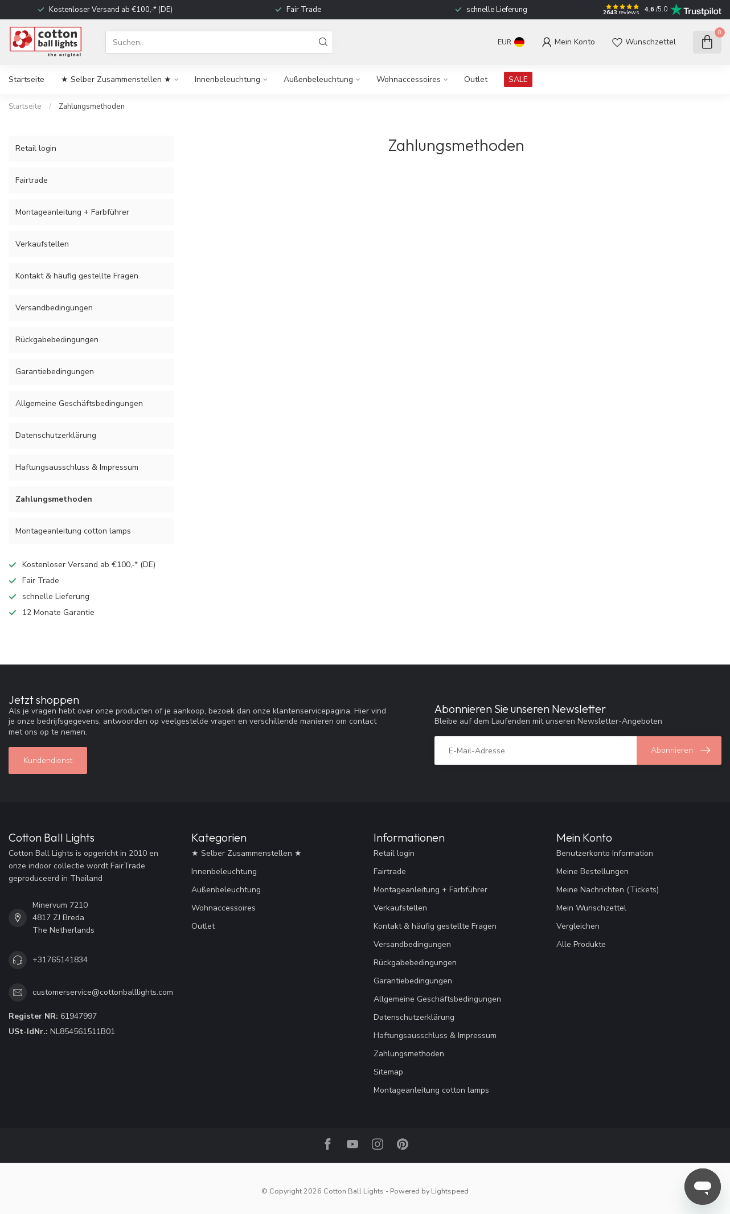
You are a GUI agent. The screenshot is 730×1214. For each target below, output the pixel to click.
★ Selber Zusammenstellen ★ (116, 79)
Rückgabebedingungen (57, 339)
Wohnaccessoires (408, 79)
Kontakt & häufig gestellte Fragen (76, 275)
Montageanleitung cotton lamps (73, 531)
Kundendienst (47, 760)
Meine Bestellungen (592, 871)
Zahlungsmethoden (92, 106)
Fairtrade (31, 180)
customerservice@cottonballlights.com (102, 992)
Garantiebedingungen (54, 371)
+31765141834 (60, 959)
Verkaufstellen (42, 244)
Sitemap (388, 1072)
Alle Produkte (581, 944)
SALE (518, 79)
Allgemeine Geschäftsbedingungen (79, 403)
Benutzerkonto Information (604, 853)
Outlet (475, 79)
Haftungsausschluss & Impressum (76, 467)
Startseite (26, 79)
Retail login (35, 148)
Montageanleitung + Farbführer (72, 212)
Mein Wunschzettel (591, 908)
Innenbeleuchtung (227, 79)
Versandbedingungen (54, 307)
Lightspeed (450, 1191)
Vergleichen (578, 926)
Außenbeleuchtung (318, 79)
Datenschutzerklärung (55, 435)
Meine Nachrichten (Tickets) (607, 889)
